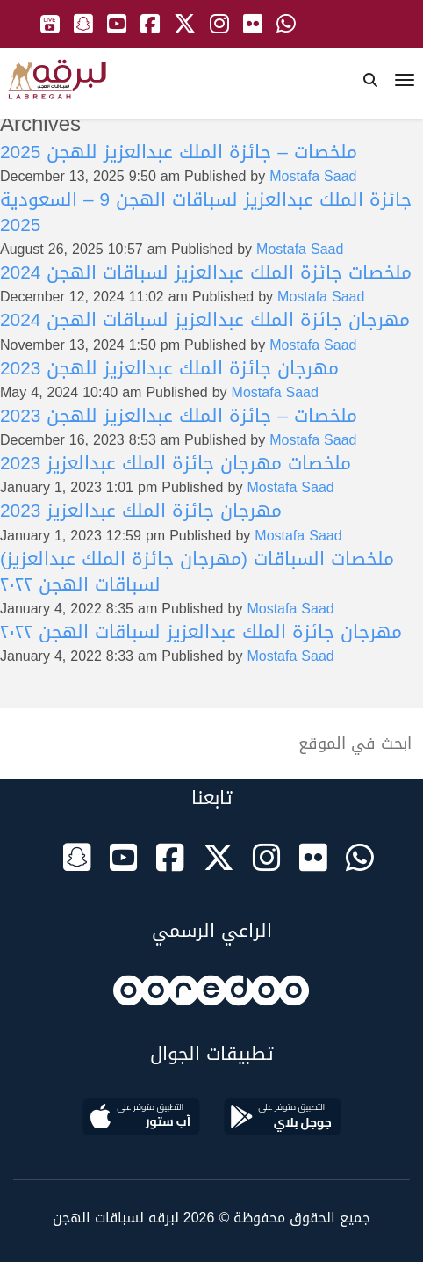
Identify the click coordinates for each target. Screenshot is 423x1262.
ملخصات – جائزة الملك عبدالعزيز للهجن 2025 (178, 152)
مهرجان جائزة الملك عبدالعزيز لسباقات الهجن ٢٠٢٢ (201, 631)
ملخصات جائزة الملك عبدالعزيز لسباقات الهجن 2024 (206, 272)
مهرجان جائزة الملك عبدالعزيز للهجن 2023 (169, 368)
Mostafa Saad (312, 176)
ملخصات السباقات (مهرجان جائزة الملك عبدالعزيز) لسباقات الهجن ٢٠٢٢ (197, 571)
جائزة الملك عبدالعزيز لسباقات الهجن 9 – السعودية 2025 (206, 212)
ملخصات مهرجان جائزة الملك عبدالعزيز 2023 (175, 463)
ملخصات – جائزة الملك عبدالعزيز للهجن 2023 (178, 415)
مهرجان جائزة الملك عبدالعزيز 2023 (141, 510)
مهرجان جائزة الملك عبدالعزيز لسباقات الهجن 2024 (205, 319)
